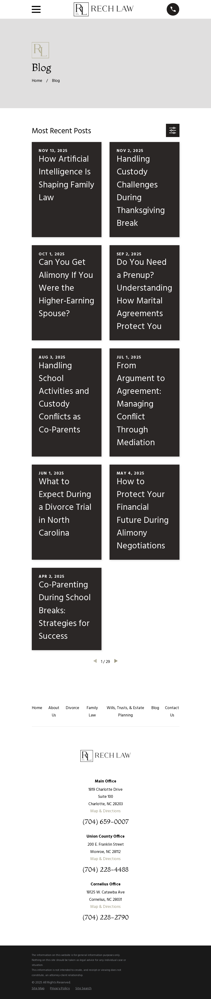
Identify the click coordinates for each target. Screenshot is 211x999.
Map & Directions (105, 811)
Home (37, 708)
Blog (155, 708)
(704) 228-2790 (106, 917)
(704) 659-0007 (106, 821)
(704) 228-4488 (105, 869)
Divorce (72, 708)
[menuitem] (38, 989)
